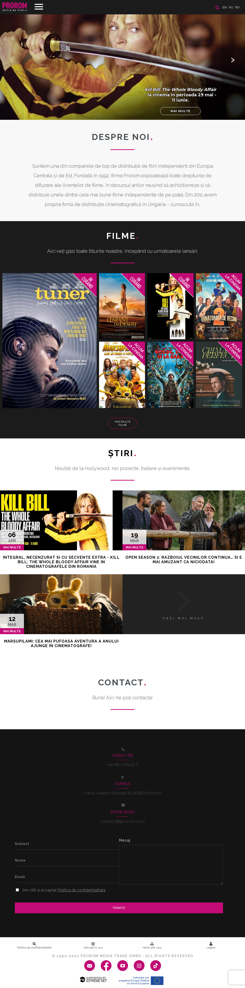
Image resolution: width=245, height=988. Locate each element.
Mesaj (124, 840)
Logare (210, 945)
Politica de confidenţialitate (34, 945)
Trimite (118, 908)
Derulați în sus (93, 945)
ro (237, 7)
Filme (122, 236)
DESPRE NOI (122, 137)
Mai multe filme (122, 423)
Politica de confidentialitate (82, 890)
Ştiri (122, 453)
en (225, 7)
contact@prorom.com (122, 821)
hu (231, 7)
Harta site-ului (152, 945)
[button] (233, 60)
